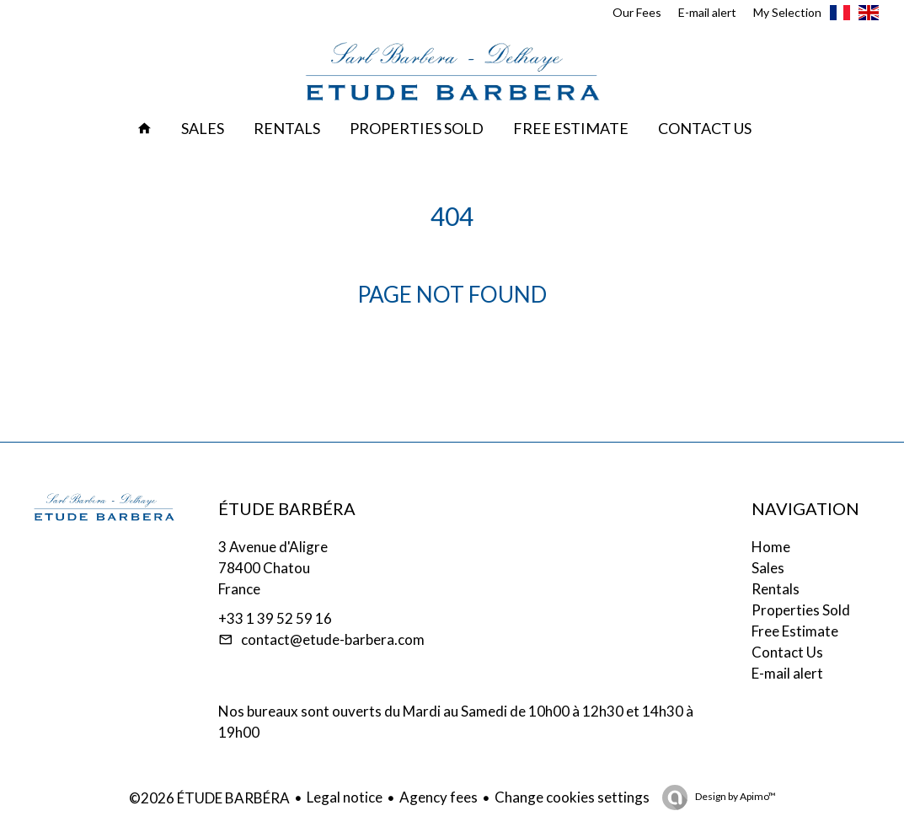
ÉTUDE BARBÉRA (287, 508)
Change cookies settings (572, 797)
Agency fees (438, 797)
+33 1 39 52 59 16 (275, 618)
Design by (734, 796)
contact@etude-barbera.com (333, 639)
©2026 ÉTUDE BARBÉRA (209, 798)
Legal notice (344, 797)
